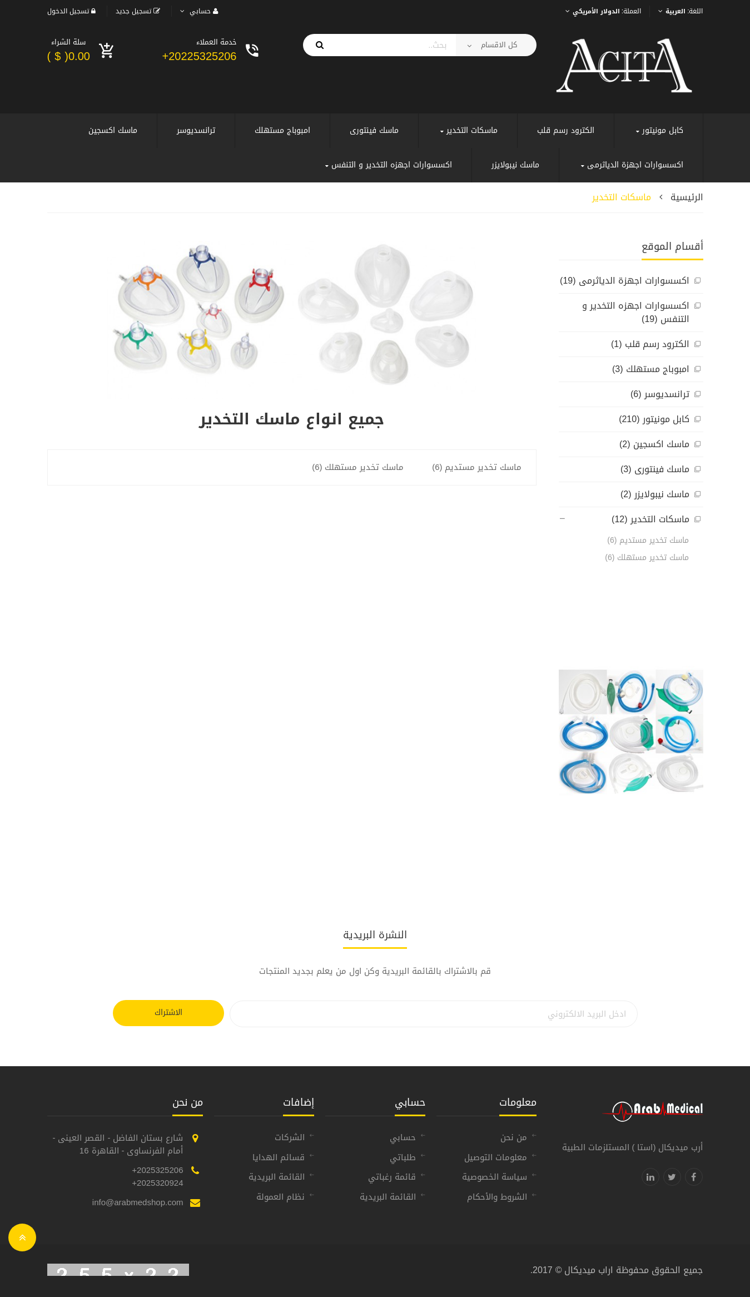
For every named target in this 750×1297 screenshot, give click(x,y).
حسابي (403, 1137)
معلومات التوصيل (495, 1157)
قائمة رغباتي (392, 1177)
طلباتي (403, 1157)
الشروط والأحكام (497, 1197)
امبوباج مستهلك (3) (650, 369)
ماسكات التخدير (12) (650, 519)
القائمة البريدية (388, 1197)
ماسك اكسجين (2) (654, 444)
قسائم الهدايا (278, 1157)
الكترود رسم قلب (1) (650, 344)
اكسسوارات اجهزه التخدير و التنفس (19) (635, 312)
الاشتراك (168, 1012)
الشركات (290, 1137)
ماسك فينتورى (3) (654, 469)
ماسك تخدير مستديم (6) (648, 540)
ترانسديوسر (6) (659, 394)
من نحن (513, 1137)
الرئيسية (686, 197)
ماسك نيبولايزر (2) (654, 494)
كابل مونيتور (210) (654, 419)
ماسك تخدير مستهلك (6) (647, 557)
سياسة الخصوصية (494, 1177)
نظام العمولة (280, 1197)
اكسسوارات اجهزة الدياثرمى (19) (624, 280)
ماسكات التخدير (621, 197)
